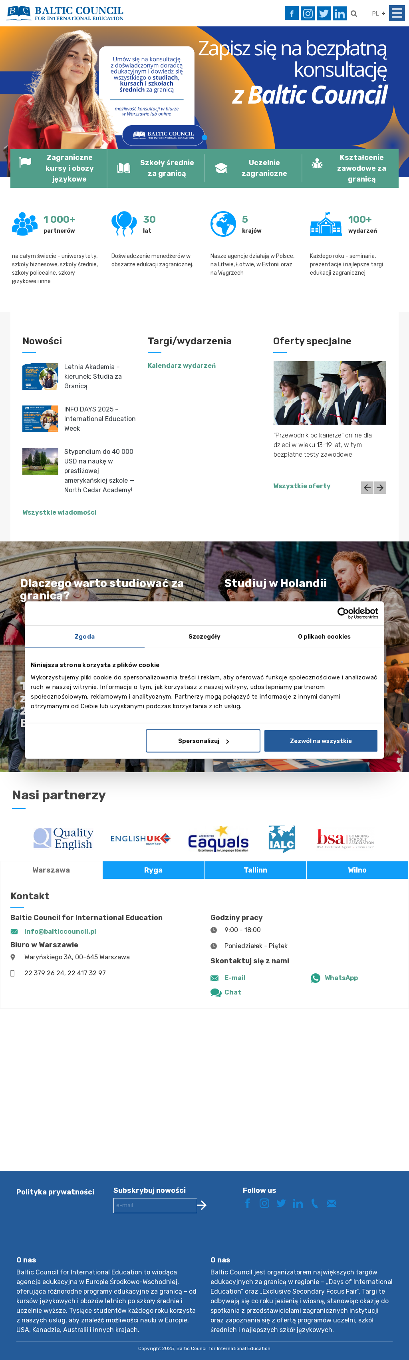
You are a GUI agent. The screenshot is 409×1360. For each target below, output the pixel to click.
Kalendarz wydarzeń (182, 365)
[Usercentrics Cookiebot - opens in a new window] (343, 613)
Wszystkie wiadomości (59, 512)
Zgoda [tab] (85, 636)
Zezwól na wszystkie (321, 741)
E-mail (235, 978)
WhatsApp (341, 978)
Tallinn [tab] (255, 870)
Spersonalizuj (203, 741)
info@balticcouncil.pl (60, 931)
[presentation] (174, 1240)
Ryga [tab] (153, 870)
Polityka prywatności (55, 1192)
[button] (31, 101)
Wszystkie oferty (302, 486)
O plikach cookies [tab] (324, 636)
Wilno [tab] (357, 870)
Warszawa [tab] (51, 870)
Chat (232, 992)
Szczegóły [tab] (205, 636)
